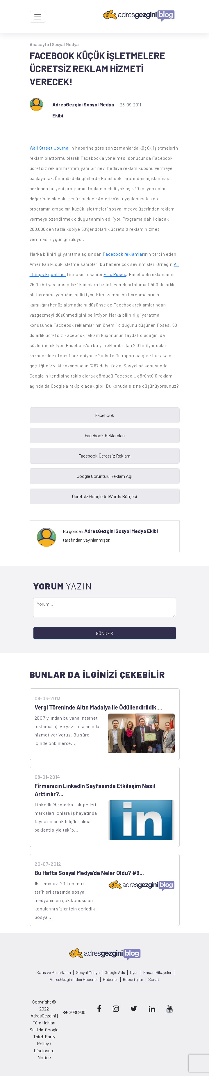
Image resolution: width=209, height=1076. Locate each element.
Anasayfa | (41, 44)
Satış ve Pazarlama (53, 972)
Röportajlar (133, 979)
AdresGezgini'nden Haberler (74, 979)
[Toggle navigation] (38, 17)
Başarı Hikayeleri (157, 972)
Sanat (153, 979)
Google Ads (115, 972)
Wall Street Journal (50, 147)
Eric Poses (114, 274)
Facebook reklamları (124, 254)
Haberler (110, 979)
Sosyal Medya (65, 44)
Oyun (134, 972)
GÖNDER (104, 633)
